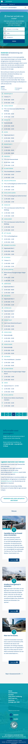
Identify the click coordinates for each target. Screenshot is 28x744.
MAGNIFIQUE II (8, 144)
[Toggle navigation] (25, 7)
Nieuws (10, 691)
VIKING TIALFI (8, 320)
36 (20, 414)
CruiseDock (15, 472)
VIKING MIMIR (8, 219)
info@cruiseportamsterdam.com (18, 736)
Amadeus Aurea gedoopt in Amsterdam (12, 587)
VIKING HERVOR (8, 106)
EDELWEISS (7, 296)
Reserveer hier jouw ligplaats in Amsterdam (14, 499)
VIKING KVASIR (8, 344)
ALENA (6, 132)
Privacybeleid (10, 740)
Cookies (20, 740)
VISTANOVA (7, 356)
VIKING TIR (7, 120)
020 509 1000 (9, 1)
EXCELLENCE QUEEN (9, 193)
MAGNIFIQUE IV (8, 93)
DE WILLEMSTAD (8, 269)
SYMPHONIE (7, 283)
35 (17, 414)
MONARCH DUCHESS (9, 245)
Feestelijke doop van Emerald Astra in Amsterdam (13, 536)
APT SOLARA (7, 233)
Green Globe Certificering (15, 696)
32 (6, 414)
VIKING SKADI (8, 332)
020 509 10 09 (6, 736)
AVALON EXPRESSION (10, 180)
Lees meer (13, 559)
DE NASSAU (7, 257)
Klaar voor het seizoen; (11, 638)
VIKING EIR (7, 205)
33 (9, 414)
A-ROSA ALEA (7, 308)
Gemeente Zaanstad (6, 481)
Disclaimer (15, 740)
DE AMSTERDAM (8, 168)
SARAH (6, 383)
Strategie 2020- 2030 (13, 702)
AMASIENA (7, 156)
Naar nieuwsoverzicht (13, 674)
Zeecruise (12, 4)
